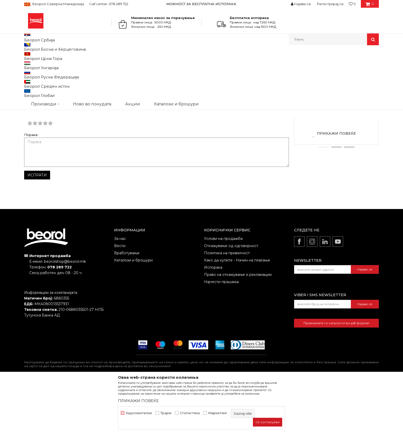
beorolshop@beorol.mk (65, 314)
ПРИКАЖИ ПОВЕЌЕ (336, 186)
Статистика (190, 413)
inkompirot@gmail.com (222, 96)
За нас (120, 291)
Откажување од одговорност (231, 298)
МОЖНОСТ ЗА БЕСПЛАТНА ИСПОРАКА (201, 4)
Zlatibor (336, 159)
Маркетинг (217, 413)
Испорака (213, 320)
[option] (201, 4)
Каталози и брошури (133, 313)
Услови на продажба (223, 291)
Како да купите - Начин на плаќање (237, 313)
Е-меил (165, 157)
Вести (119, 298)
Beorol (34, 56)
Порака (31, 188)
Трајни (165, 413)
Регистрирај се (330, 4)
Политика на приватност (227, 306)
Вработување (127, 306)
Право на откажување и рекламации (238, 327)
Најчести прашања (221, 334)
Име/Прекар (35, 157)
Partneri (48, 56)
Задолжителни (139, 413)
